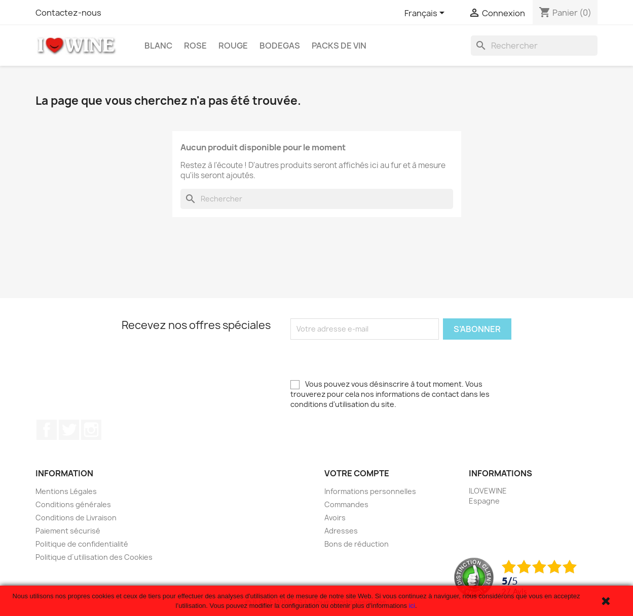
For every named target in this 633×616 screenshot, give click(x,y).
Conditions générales (73, 504)
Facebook (46, 430)
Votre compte (356, 473)
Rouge (233, 45)
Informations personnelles (370, 491)
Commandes (346, 504)
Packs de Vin (339, 45)
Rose (195, 45)
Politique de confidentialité (81, 544)
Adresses (341, 531)
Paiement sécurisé (67, 531)
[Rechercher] (534, 45)
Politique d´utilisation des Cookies (94, 557)
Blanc (158, 45)
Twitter (69, 430)
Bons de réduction (356, 544)
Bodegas (279, 45)
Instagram (91, 430)
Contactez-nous (68, 12)
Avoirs (335, 517)
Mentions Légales (66, 491)
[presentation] (367, 359)
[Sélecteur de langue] (426, 14)
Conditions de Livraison (76, 517)
